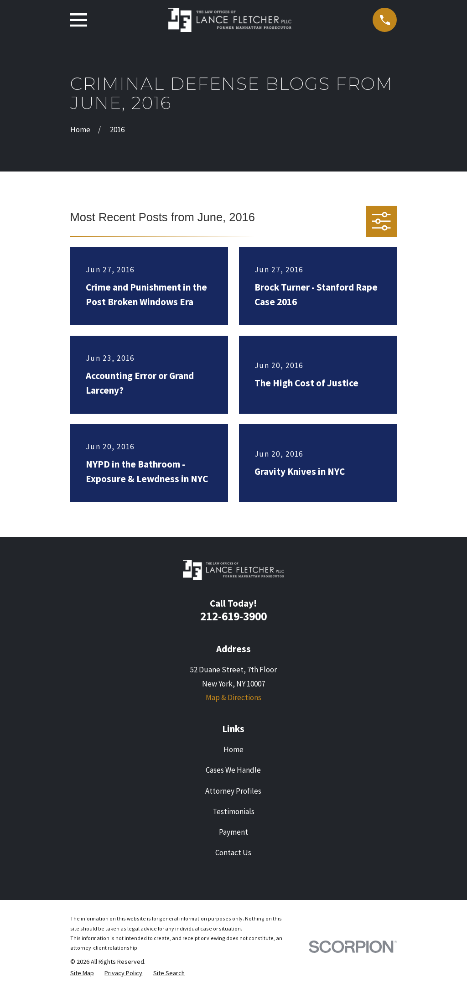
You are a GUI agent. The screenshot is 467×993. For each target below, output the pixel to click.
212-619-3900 (233, 616)
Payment (233, 832)
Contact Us (233, 852)
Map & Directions (233, 697)
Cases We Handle (233, 770)
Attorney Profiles (233, 791)
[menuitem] (82, 973)
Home (233, 749)
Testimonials (233, 811)
